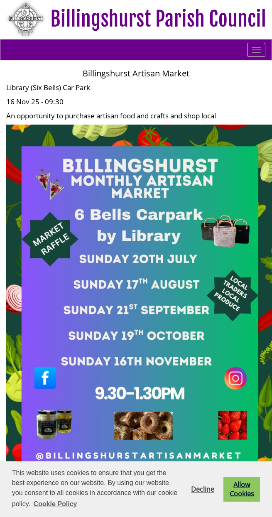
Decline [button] (202, 489)
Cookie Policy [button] (55, 503)
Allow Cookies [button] (242, 489)
